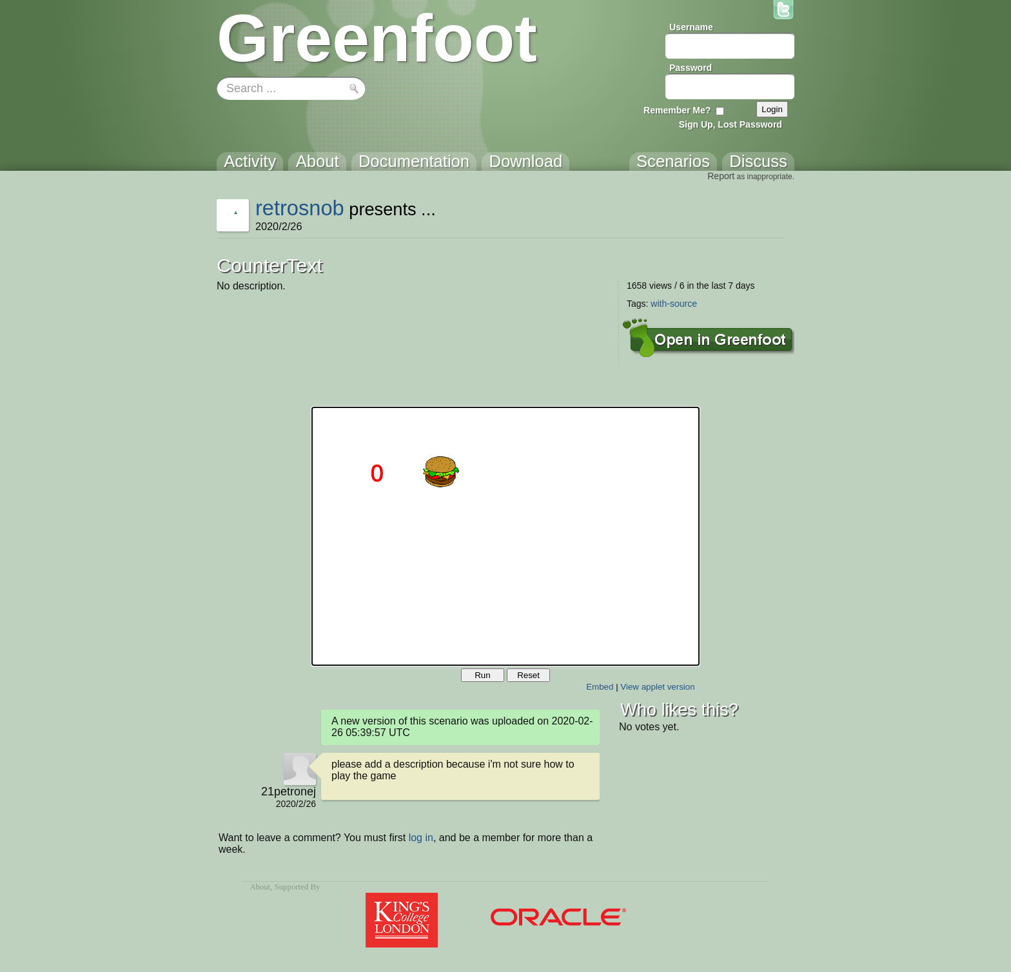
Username (691, 27)
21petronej (288, 791)
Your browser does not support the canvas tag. (505, 536)
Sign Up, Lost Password (730, 124)
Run (482, 675)
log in (421, 837)
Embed (599, 687)
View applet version (657, 687)
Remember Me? (677, 110)
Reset (528, 675)
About (260, 886)
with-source (674, 303)
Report (720, 176)
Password (690, 68)
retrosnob (299, 208)
